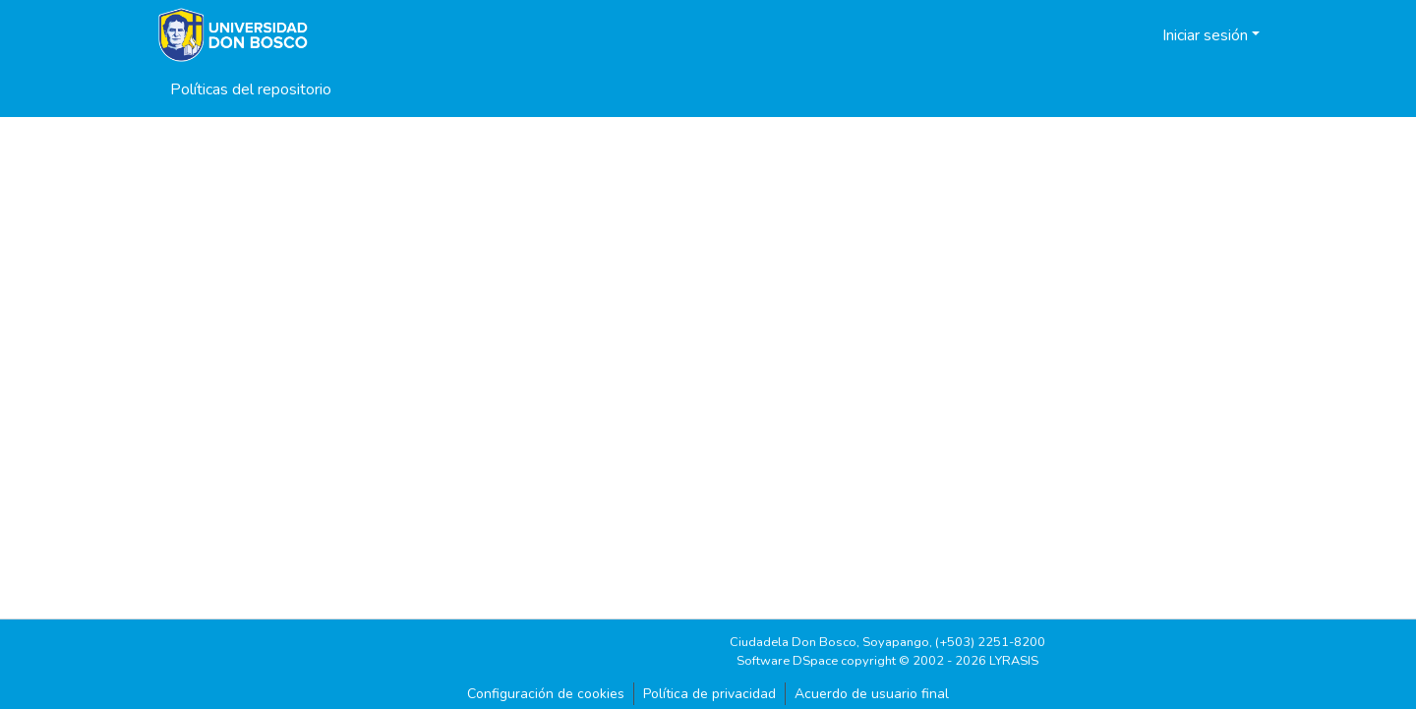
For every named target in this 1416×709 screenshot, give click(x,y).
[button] (1122, 35)
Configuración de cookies (545, 693)
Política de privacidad (709, 693)
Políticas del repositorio (250, 89)
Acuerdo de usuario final (872, 693)
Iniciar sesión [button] (1207, 35)
